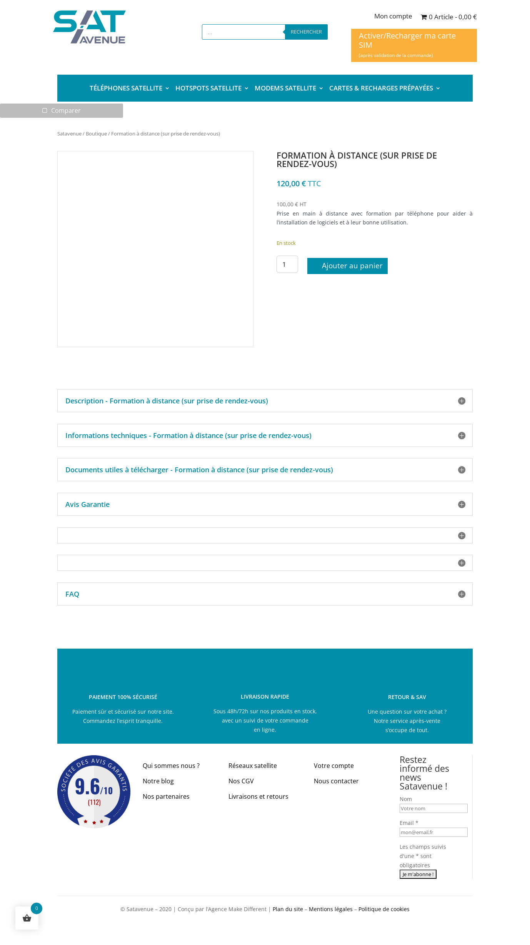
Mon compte (393, 16)
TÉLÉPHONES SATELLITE (126, 88)
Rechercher (306, 31)
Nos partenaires (166, 796)
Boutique (96, 133)
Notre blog (158, 781)
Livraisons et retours (258, 796)
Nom (406, 799)
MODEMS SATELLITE (285, 88)
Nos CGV (241, 781)
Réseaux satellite (252, 766)
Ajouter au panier (352, 266)
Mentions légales (331, 909)
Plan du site (288, 909)
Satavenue (69, 133)
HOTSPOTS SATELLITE (208, 88)
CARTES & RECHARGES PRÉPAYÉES (381, 88)
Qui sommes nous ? (171, 766)
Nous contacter (336, 781)
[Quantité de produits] (287, 264)
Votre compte (334, 766)
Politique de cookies (384, 909)
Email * (409, 823)
